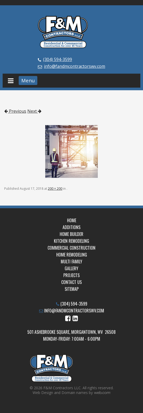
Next (34, 111)
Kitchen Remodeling (71, 241)
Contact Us (71, 282)
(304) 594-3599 (57, 59)
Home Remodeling (71, 254)
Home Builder (71, 234)
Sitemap (72, 289)
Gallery (71, 268)
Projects (71, 275)
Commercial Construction (71, 248)
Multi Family (71, 261)
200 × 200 (55, 188)
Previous (15, 111)
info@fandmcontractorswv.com (74, 66)
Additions (71, 227)
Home (71, 220)
